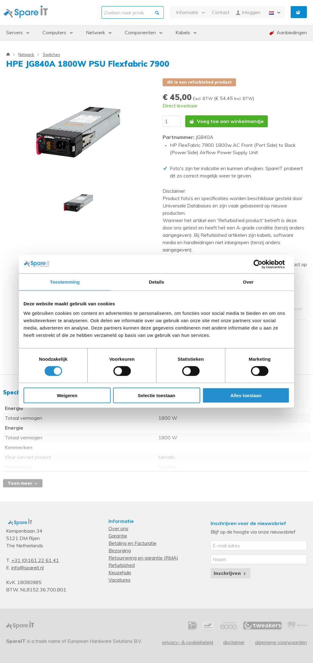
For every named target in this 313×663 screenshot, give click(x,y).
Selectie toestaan (156, 395)
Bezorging (120, 550)
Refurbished (122, 565)
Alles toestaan (246, 395)
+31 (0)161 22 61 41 (35, 560)
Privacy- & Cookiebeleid (187, 642)
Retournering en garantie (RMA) (143, 558)
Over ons (118, 528)
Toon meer (23, 483)
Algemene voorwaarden (281, 642)
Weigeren (67, 395)
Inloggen (248, 12)
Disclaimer (234, 642)
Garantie (118, 536)
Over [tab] (248, 281)
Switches (51, 54)
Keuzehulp (120, 572)
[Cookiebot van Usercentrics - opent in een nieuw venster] (262, 264)
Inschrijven (230, 573)
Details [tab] (156, 281)
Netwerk (26, 54)
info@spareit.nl (27, 567)
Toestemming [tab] (65, 281)
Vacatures (120, 580)
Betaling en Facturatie (132, 543)
